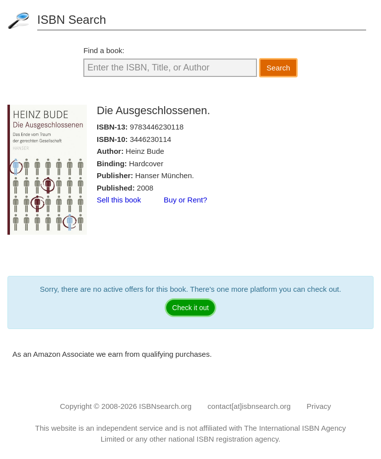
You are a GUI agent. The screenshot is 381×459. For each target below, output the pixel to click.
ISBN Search (71, 19)
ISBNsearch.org (165, 406)
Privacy (319, 406)
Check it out (190, 308)
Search (278, 68)
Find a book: (104, 50)
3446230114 (150, 139)
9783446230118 (157, 127)
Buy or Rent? (185, 200)
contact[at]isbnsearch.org (249, 406)
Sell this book (119, 200)
